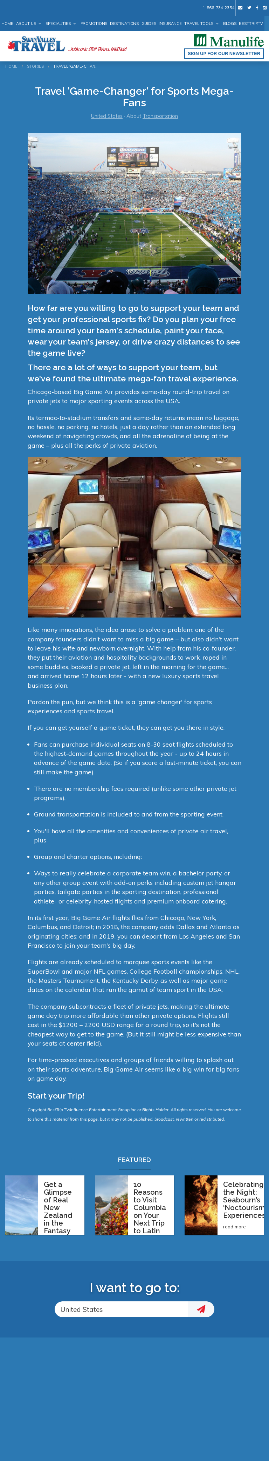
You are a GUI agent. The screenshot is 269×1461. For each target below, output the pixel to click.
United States (107, 116)
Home (7, 23)
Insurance (170, 23)
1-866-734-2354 (218, 7)
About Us (26, 23)
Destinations (124, 23)
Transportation (160, 116)
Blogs (229, 23)
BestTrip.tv (251, 23)
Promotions (94, 23)
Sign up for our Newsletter (224, 53)
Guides (149, 23)
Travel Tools (198, 23)
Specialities (58, 23)
